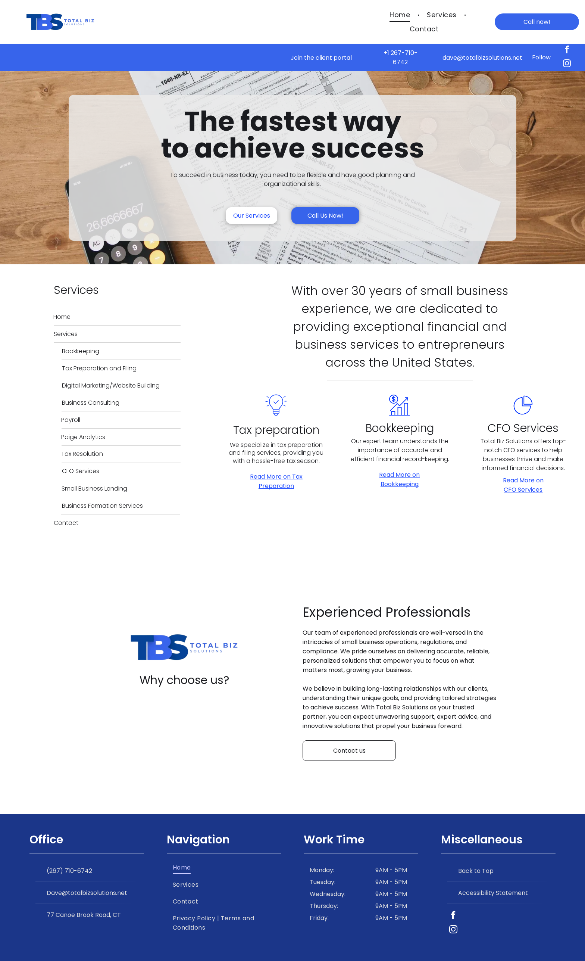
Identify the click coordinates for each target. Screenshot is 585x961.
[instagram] (567, 64)
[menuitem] (400, 14)
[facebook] (567, 50)
